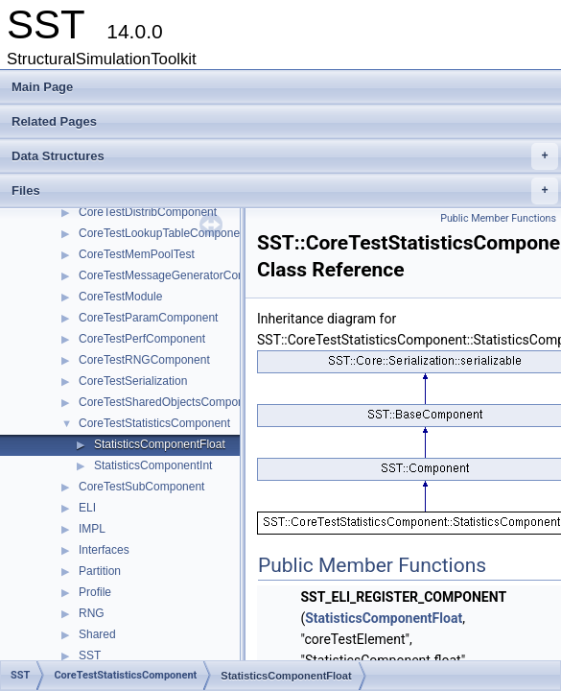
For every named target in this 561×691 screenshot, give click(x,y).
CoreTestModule (120, 296)
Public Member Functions (498, 218)
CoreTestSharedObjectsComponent (169, 402)
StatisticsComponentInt (153, 465)
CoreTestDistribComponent (148, 212)
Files (285, 191)
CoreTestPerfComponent (142, 339)
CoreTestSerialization (133, 381)
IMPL (92, 529)
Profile (95, 592)
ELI (87, 507)
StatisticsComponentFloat (159, 444)
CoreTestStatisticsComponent (154, 423)
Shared (97, 634)
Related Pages (54, 121)
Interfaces (104, 550)
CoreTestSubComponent (141, 486)
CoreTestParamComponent (148, 317)
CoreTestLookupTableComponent (164, 233)
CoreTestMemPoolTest (137, 254)
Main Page (42, 87)
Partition (100, 571)
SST (90, 655)
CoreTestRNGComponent (144, 360)
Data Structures (285, 156)
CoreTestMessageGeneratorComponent (181, 275)
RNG (92, 613)
